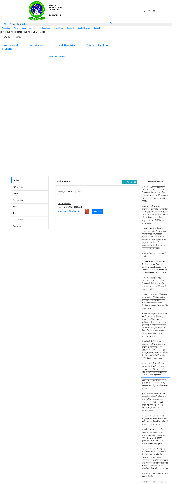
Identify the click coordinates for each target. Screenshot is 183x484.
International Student (10, 47)
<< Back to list (130, 182)
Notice (16, 180)
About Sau (6, 28)
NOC (15, 207)
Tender (16, 213)
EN (149, 11)
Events (7, 37)
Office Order (18, 187)
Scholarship (18, 200)
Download (17, 226)
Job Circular (18, 219)
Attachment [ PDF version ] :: (74, 211)
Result (15, 194)
